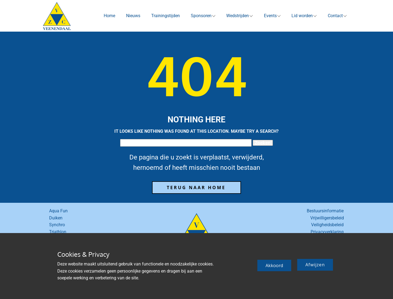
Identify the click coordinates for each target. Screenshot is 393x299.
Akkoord (274, 265)
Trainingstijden (165, 15)
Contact (335, 15)
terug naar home (196, 188)
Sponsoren (201, 15)
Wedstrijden (237, 15)
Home (109, 15)
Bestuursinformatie (325, 210)
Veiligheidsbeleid (327, 224)
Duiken (55, 218)
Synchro (57, 224)
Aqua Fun (58, 210)
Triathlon (57, 231)
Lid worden (302, 15)
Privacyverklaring (327, 231)
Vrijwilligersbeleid (327, 218)
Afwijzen (315, 265)
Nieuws (133, 15)
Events (270, 15)
